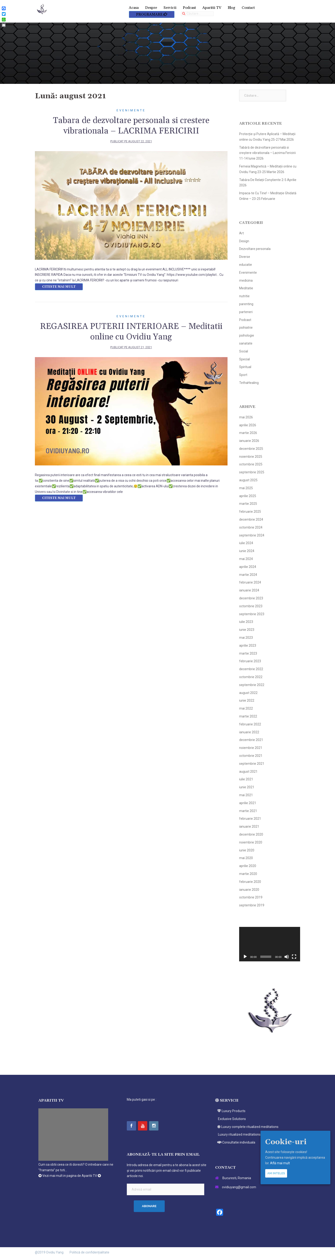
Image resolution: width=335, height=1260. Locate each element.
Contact (248, 7)
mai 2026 (246, 417)
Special (244, 359)
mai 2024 (246, 559)
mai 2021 (246, 795)
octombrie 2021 (250, 756)
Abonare (149, 1206)
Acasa (134, 7)
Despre (151, 7)
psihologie (246, 335)
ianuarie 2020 (249, 889)
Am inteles (276, 1173)
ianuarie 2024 (249, 590)
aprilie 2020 (247, 866)
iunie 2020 (246, 850)
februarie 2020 (250, 882)
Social (243, 351)
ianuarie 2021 (249, 826)
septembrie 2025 (251, 472)
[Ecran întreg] (294, 956)
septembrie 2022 (251, 685)
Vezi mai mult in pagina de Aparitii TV (69, 1176)
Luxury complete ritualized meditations (246, 1127)
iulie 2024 (246, 543)
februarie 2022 (250, 724)
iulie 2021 (246, 779)
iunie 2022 (246, 700)
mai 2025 (246, 488)
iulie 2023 (246, 622)
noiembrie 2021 (250, 748)
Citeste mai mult (59, 287)
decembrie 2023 (251, 598)
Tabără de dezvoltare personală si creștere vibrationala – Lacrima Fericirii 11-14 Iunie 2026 (267, 153)
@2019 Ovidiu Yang (49, 1252)
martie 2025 (248, 503)
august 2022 (248, 693)
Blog (231, 7)
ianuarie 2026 (249, 441)
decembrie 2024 (251, 519)
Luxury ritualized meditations (238, 1134)
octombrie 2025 (250, 464)
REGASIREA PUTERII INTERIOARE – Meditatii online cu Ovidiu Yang (131, 331)
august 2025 (248, 480)
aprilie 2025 (247, 496)
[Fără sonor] (286, 956)
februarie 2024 (250, 582)
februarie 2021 (250, 818)
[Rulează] (245, 956)
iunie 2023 (246, 630)
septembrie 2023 (251, 614)
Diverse (244, 257)
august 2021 (248, 771)
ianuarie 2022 (249, 732)
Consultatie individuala (235, 1142)
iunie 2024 (246, 551)
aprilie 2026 (247, 425)
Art (241, 233)
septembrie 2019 (251, 905)
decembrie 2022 (251, 669)
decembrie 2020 (251, 834)
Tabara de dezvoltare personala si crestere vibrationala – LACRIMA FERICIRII (131, 125)
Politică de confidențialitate (89, 1252)
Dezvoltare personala (255, 249)
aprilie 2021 (247, 803)
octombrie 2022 (250, 677)
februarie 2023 (250, 661)
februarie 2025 (250, 511)
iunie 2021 (246, 787)
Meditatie (246, 288)
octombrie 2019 (250, 897)
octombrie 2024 (250, 527)
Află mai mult (280, 1163)
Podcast (189, 7)
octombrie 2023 (250, 606)
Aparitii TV (211, 7)
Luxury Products (230, 1111)
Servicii (170, 7)
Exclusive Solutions (230, 1119)
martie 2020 (248, 874)
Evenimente (131, 110)
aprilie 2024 (247, 567)
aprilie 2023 (247, 645)
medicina (246, 280)
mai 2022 (246, 708)
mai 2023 (246, 637)
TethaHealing (249, 383)
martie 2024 (248, 575)
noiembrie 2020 (250, 842)
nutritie (244, 296)
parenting (246, 304)
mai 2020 (246, 858)
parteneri (246, 312)
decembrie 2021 (251, 740)
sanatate (245, 343)
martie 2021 (248, 811)
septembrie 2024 (251, 535)
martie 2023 (248, 653)
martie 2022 (248, 716)
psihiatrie (246, 327)
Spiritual (245, 367)
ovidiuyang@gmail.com (239, 1187)
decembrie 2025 (251, 449)
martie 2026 (248, 433)
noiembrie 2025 (250, 456)
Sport (243, 375)
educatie (245, 264)
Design (244, 241)
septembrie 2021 (251, 763)
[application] (269, 944)
